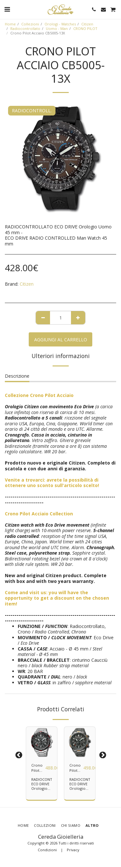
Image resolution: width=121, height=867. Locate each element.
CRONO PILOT (85, 28)
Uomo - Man (57, 28)
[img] (41, 742)
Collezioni (30, 24)
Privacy (73, 849)
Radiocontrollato (25, 28)
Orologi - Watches (60, 24)
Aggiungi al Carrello (60, 340)
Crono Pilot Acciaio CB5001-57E (38, 768)
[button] (7, 9)
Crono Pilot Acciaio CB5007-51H (76, 768)
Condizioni (47, 849)
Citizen (87, 24)
